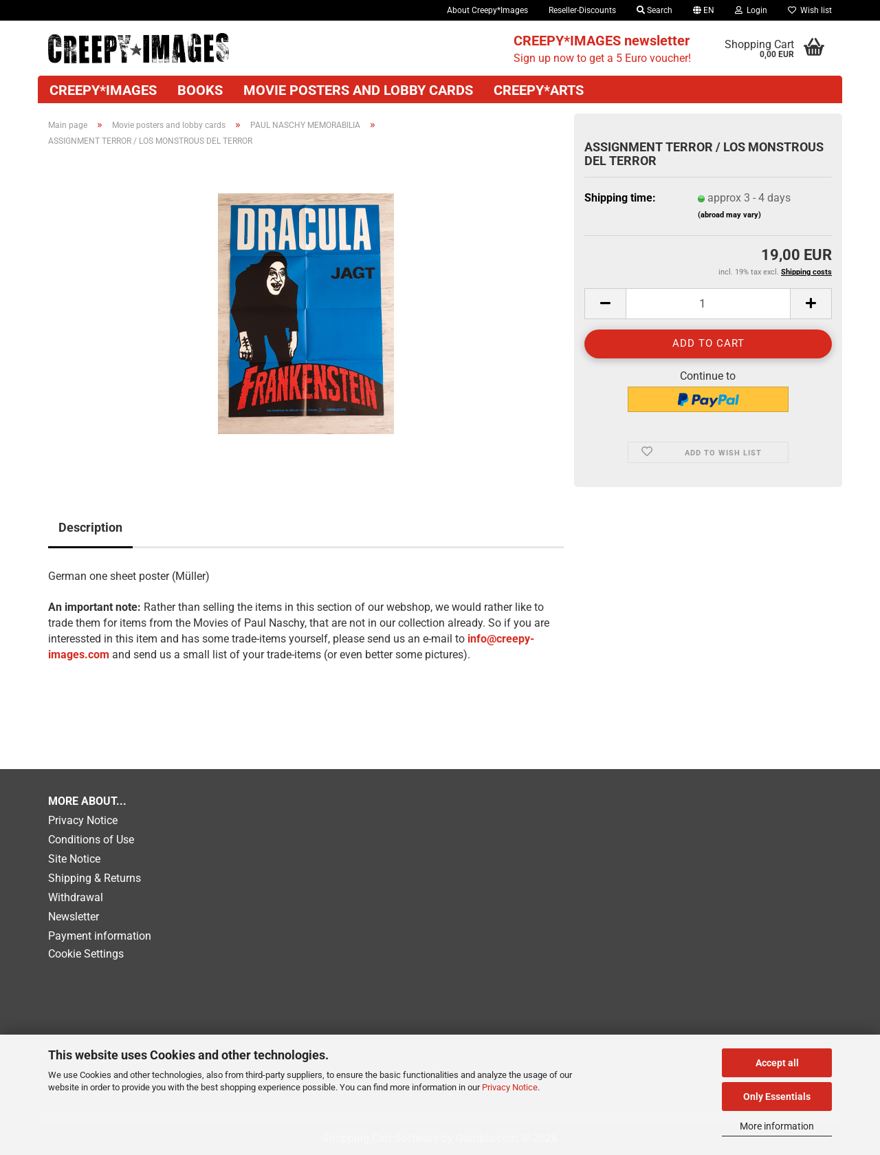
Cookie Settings (86, 953)
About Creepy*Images (487, 10)
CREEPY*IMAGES (103, 90)
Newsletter (73, 916)
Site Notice (74, 858)
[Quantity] (708, 303)
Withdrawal (75, 897)
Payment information (99, 935)
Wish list (810, 10)
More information (777, 1126)
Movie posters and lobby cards (358, 90)
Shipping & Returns (94, 878)
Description (90, 527)
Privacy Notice (510, 1087)
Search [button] (654, 10)
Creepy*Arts (539, 90)
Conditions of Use (91, 839)
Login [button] (751, 10)
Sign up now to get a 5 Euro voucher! (602, 48)
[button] (704, 10)
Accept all (777, 1062)
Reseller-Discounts (582, 10)
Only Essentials (777, 1096)
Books (200, 90)
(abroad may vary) (729, 215)
